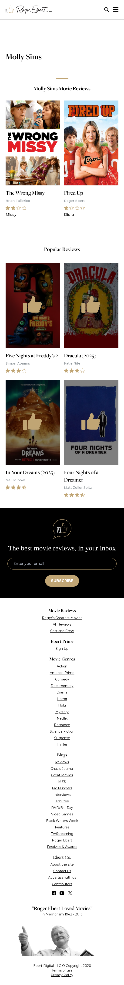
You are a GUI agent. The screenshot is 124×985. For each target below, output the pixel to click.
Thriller (62, 744)
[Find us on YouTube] (62, 893)
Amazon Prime (62, 673)
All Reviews (62, 624)
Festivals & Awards (62, 847)
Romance (62, 725)
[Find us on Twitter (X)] (70, 893)
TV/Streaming (62, 834)
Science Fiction (62, 731)
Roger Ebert (62, 840)
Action (62, 666)
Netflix (62, 718)
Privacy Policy (62, 975)
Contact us (62, 871)
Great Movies (62, 775)
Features (62, 827)
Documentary (62, 686)
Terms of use (62, 970)
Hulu (62, 705)
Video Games (62, 814)
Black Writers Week (62, 821)
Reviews (62, 762)
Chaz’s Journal (62, 769)
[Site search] (106, 9)
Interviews (62, 795)
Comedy (62, 679)
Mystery (62, 712)
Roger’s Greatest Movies (62, 618)
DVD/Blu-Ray (62, 808)
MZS (62, 782)
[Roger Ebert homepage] (29, 10)
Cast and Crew (62, 631)
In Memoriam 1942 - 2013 (62, 914)
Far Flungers (62, 788)
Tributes (62, 801)
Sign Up (62, 649)
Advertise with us (62, 877)
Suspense (62, 738)
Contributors (62, 884)
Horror (62, 699)
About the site (62, 864)
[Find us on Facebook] (54, 893)
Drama (62, 692)
